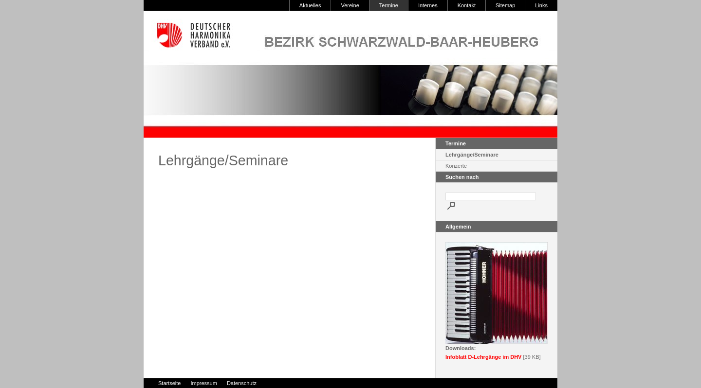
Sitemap (505, 5)
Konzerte (456, 166)
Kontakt (467, 5)
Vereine (350, 5)
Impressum (203, 383)
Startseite (169, 383)
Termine (388, 5)
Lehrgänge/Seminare (471, 155)
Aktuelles (310, 5)
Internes (428, 5)
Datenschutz (242, 383)
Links (541, 5)
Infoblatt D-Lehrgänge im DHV (483, 357)
